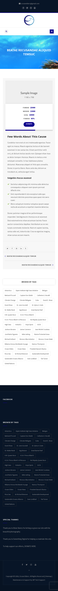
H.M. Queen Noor (10, 315)
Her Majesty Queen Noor (38, 320)
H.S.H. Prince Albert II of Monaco (15, 320)
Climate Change (10, 300)
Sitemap (48, 576)
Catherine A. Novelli (43, 295)
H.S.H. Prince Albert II (27, 315)
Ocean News (22, 349)
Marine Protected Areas (41, 334)
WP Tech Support (39, 580)
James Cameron (25, 329)
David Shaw (8, 305)
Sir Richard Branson (21, 354)
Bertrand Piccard (10, 295)
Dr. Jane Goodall (22, 305)
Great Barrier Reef (36, 310)
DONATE (29, 124)
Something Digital (20, 539)
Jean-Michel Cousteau (42, 329)
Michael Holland (10, 339)
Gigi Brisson (23, 310)
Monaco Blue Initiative (27, 339)
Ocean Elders (9, 349)
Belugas (44, 290)
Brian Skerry (18, 528)
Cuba (37, 300)
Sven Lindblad (32, 359)
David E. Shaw (47, 300)
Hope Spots (29, 325)
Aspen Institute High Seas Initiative (27, 290)
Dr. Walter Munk (10, 310)
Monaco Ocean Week (46, 339)
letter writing (26, 334)
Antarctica (8, 290)
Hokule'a (18, 325)
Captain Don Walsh (26, 295)
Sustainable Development (40, 354)
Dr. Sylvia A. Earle (37, 305)
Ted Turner (44, 359)
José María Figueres (11, 334)
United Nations (10, 364)
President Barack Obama (38, 349)
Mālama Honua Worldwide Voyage (16, 344)
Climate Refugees (25, 300)
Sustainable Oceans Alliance (14, 359)
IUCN (39, 325)
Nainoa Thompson (38, 344)
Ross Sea (8, 354)
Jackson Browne (10, 329)
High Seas (8, 325)
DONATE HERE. (30, 546)
